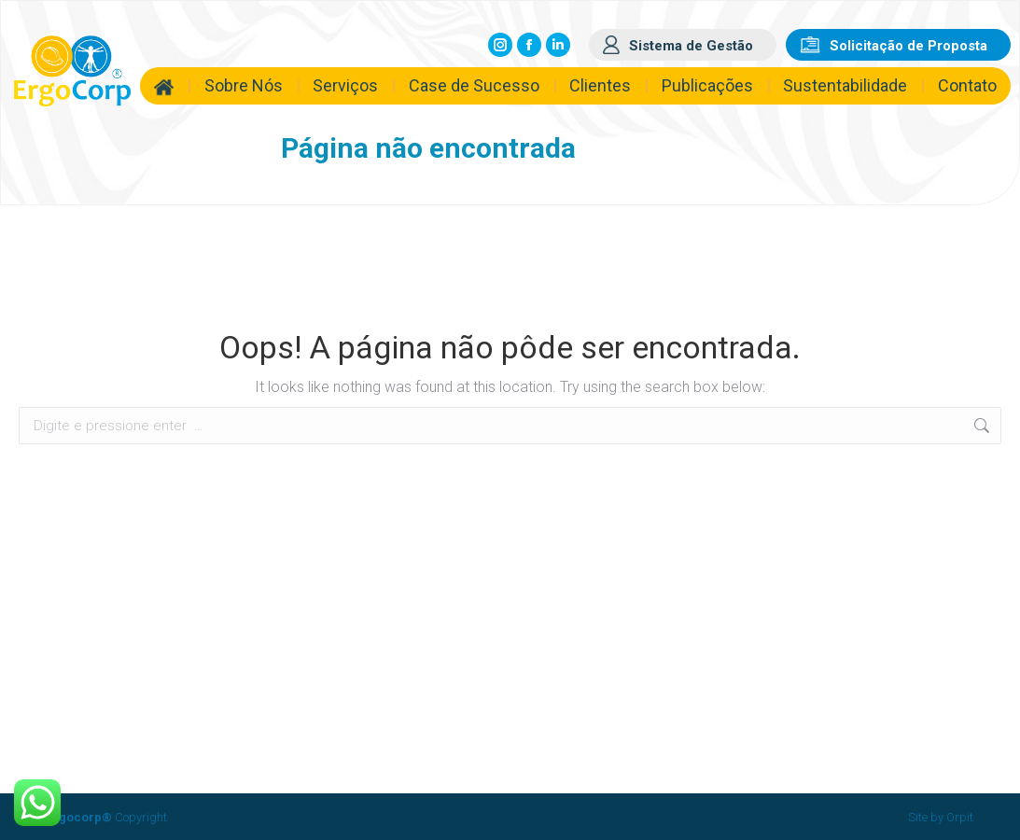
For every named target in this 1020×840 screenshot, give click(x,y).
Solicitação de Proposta (908, 45)
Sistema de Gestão (691, 45)
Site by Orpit (940, 817)
